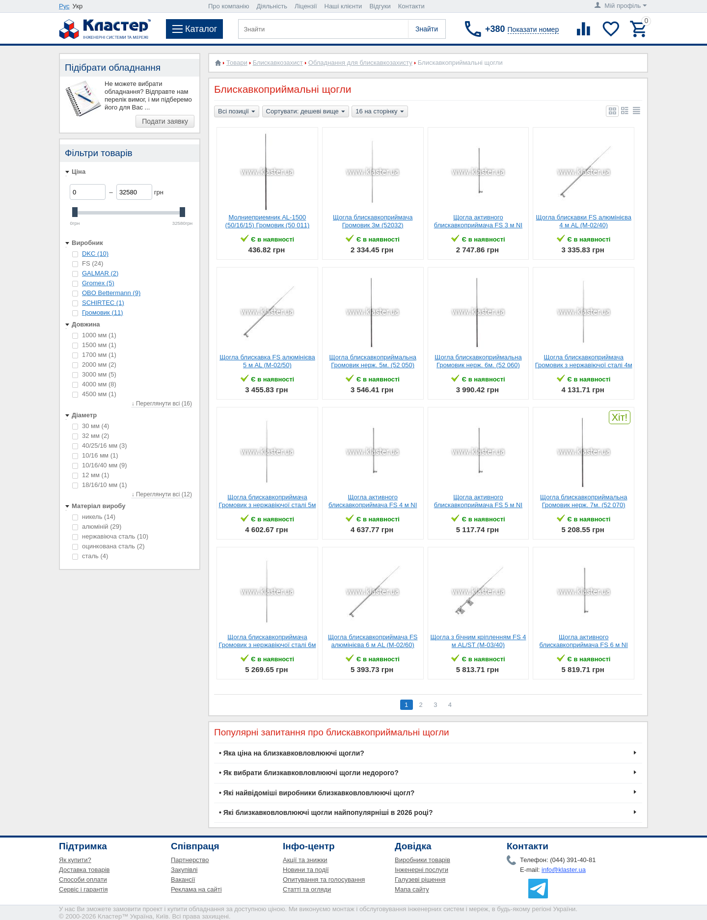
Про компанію (228, 6)
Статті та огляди (307, 889)
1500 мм (94, 345)
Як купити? (75, 860)
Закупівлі (184, 869)
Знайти (426, 29)
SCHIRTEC (103, 302)
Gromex (98, 283)
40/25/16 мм (99, 445)
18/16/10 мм (99, 484)
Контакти (411, 6)
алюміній (96, 526)
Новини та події (306, 869)
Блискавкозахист (278, 62)
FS (87, 263)
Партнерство (190, 860)
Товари (236, 62)
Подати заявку (165, 121)
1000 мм (94, 335)
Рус (64, 6)
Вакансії (183, 879)
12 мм (90, 475)
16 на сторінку (379, 112)
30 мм (90, 426)
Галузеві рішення (420, 879)
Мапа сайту (412, 889)
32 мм (90, 435)
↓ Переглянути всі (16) (162, 403)
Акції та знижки (305, 860)
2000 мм (94, 364)
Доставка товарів (84, 869)
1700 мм (94, 354)
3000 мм (94, 374)
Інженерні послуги (421, 869)
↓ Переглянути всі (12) (162, 494)
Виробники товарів (422, 860)
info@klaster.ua (564, 869)
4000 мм (94, 384)
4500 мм (94, 394)
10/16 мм (95, 455)
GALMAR (100, 273)
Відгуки (379, 6)
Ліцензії (306, 6)
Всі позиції (236, 112)
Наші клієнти (343, 6)
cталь (90, 556)
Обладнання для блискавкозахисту (360, 62)
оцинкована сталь (108, 546)
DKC (95, 253)
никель (93, 516)
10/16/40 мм (99, 465)
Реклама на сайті (196, 889)
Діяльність (272, 6)
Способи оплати (83, 879)
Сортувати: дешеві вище (305, 112)
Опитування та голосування (324, 879)
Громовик (102, 312)
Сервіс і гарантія (83, 889)
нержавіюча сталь (110, 536)
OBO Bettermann (111, 293)
